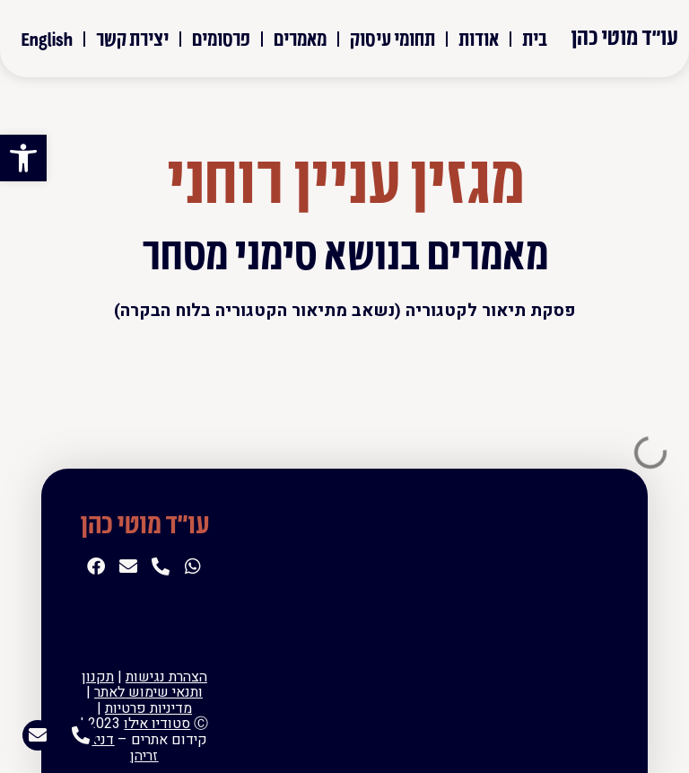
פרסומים (221, 38)
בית (534, 38)
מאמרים (300, 38)
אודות (478, 38)
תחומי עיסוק (392, 38)
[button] (23, 158)
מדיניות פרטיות (148, 708)
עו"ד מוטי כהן (624, 36)
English (47, 38)
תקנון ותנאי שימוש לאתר (142, 685)
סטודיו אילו (157, 723)
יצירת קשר (132, 38)
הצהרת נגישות (166, 677)
